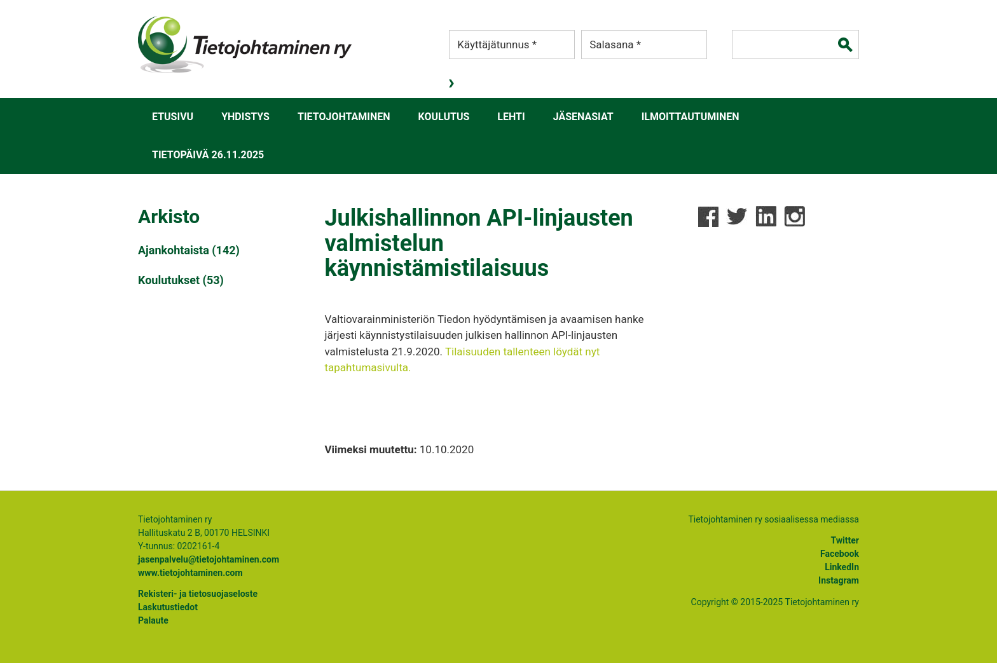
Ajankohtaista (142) (189, 250)
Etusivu (172, 117)
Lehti (511, 117)
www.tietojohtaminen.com (190, 573)
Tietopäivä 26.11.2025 (208, 155)
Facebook (839, 554)
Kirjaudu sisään (453, 83)
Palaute (153, 620)
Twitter (845, 540)
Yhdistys (245, 117)
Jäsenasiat (583, 117)
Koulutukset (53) (181, 280)
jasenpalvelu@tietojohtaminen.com (208, 559)
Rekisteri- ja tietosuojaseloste (198, 594)
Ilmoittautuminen (690, 117)
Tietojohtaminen (344, 117)
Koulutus (444, 117)
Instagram (838, 580)
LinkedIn (842, 567)
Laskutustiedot (168, 607)
